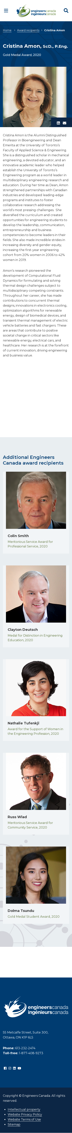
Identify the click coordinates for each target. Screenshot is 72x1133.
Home (7, 30)
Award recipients (28, 30)
